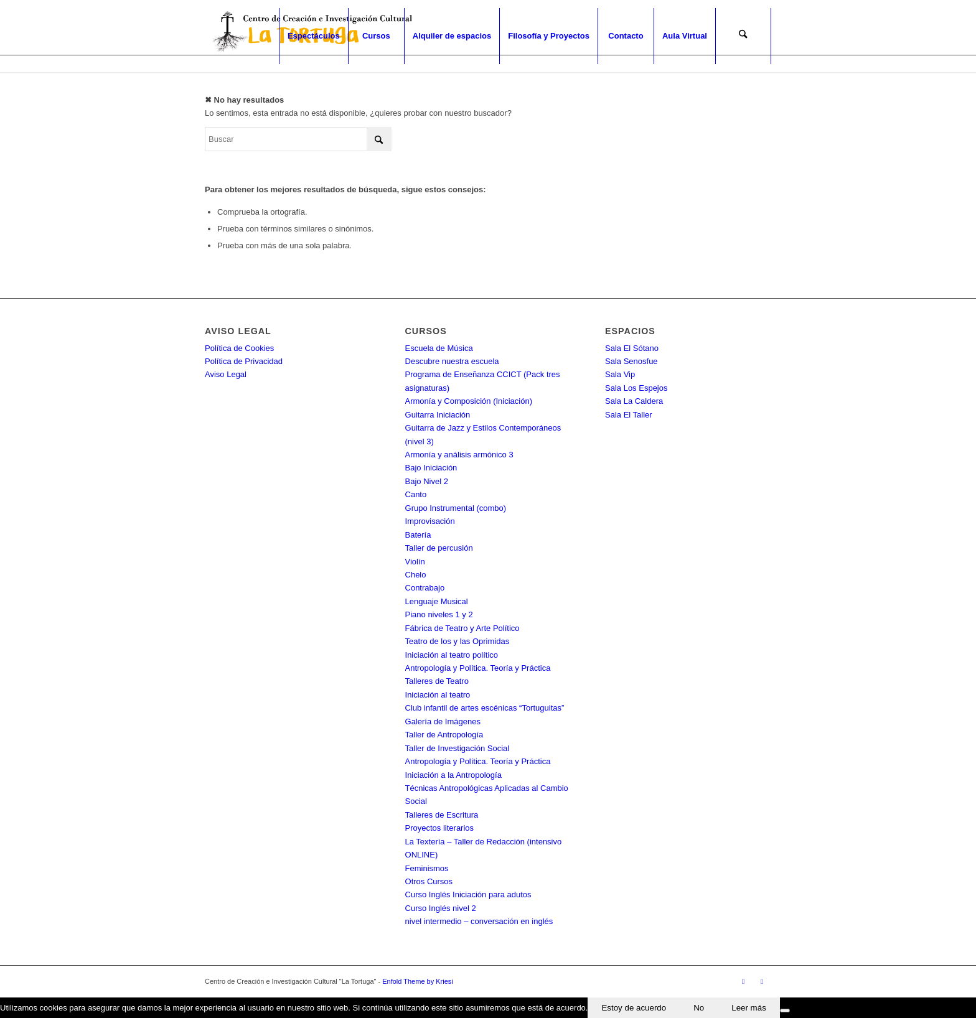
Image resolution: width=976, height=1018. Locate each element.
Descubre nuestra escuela (452, 361)
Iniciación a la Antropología (453, 775)
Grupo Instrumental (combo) (456, 508)
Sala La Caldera (634, 401)
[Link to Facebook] (743, 981)
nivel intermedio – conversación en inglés (479, 921)
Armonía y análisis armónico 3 (459, 454)
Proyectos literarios (439, 828)
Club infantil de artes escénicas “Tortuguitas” (485, 707)
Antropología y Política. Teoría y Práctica (478, 668)
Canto (416, 494)
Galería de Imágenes (443, 721)
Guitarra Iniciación (438, 414)
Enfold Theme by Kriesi (417, 981)
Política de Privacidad (244, 361)
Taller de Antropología (444, 734)
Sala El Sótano (632, 348)
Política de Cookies (239, 348)
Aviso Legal (225, 374)
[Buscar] (743, 36)
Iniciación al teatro (438, 694)
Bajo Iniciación (431, 467)
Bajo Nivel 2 (426, 481)
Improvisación (430, 521)
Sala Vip (620, 374)
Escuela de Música (439, 348)
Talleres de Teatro (437, 681)
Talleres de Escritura (442, 815)
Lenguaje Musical (436, 601)
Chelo (415, 574)
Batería (418, 534)
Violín (415, 561)
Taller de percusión (439, 548)
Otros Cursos (429, 881)
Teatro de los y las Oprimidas (457, 641)
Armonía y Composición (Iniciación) (468, 401)
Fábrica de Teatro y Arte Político (462, 628)
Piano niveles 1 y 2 (439, 614)
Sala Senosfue (631, 361)
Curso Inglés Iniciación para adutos (468, 894)
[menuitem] (313, 36)
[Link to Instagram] (762, 981)
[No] (785, 1010)
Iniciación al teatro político (452, 655)
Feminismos (427, 868)
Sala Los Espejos (636, 388)
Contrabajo (425, 587)
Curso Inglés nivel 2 (440, 908)
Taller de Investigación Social (457, 748)
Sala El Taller (628, 414)
